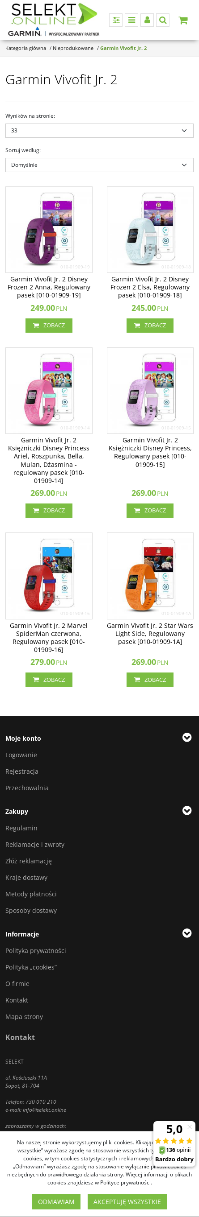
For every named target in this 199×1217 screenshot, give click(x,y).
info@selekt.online (44, 1110)
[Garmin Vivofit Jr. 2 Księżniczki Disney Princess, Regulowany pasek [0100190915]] (150, 452)
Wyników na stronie (30, 116)
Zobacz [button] (49, 325)
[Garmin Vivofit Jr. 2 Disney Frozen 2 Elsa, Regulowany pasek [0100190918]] (150, 287)
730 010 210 (40, 1102)
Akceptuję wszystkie (127, 1201)
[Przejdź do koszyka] (183, 20)
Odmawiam (56, 1201)
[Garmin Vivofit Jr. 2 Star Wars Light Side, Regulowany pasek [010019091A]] (150, 634)
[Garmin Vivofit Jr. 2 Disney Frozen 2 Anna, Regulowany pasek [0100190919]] (49, 287)
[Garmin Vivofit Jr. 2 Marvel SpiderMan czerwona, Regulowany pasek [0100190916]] (49, 638)
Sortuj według (23, 150)
